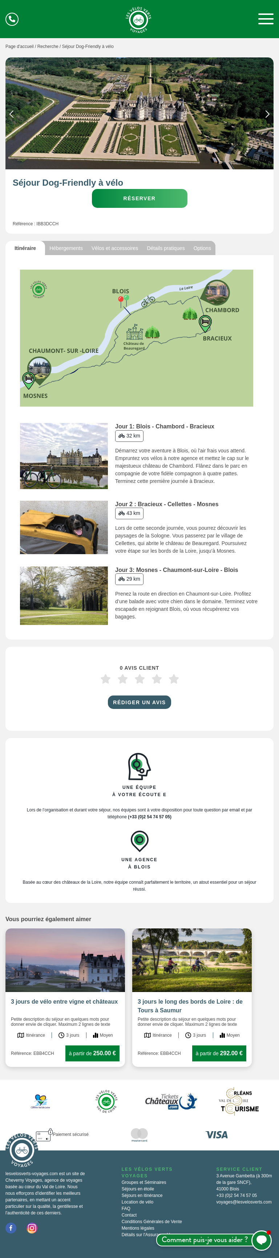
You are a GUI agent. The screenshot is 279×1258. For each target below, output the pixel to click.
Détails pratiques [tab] (166, 248)
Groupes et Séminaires (144, 1182)
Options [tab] (202, 248)
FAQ (126, 1208)
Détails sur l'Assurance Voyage (152, 1234)
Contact (129, 1215)
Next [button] (267, 115)
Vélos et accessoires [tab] (115, 248)
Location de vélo (137, 1202)
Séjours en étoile (138, 1189)
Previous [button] (11, 115)
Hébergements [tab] (66, 248)
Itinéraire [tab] (25, 248)
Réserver (140, 198)
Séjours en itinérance (142, 1195)
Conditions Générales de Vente (152, 1221)
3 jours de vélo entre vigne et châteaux (64, 1002)
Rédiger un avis (139, 702)
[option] (139, 113)
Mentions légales (138, 1228)
